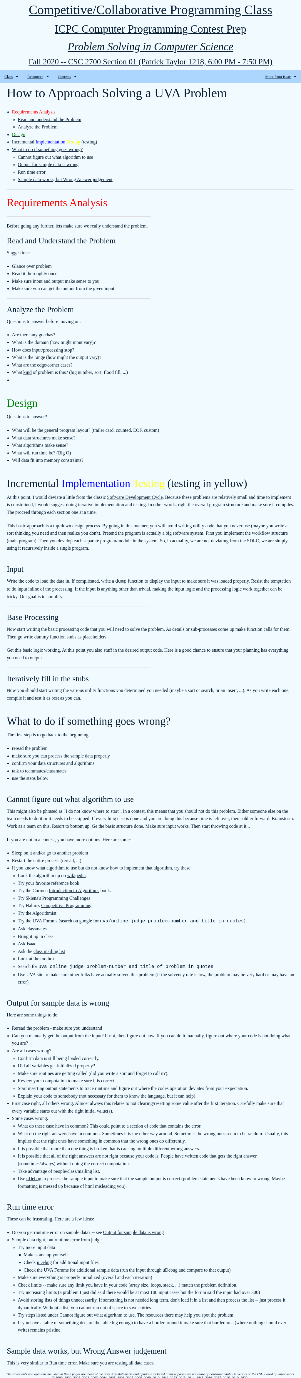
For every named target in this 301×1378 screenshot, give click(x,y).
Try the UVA (30, 920)
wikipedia (76, 874)
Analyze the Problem (38, 126)
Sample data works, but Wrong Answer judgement (65, 179)
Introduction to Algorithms (74, 889)
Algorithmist (44, 912)
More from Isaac (278, 76)
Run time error (32, 172)
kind (27, 372)
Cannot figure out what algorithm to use (55, 157)
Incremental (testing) (54, 141)
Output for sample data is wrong (48, 164)
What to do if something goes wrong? (47, 149)
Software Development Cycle (135, 497)
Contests (64, 76)
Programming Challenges (66, 897)
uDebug (33, 1176)
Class (8, 76)
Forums (50, 920)
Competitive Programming (66, 904)
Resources (35, 76)
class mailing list (49, 950)
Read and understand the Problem (49, 119)
